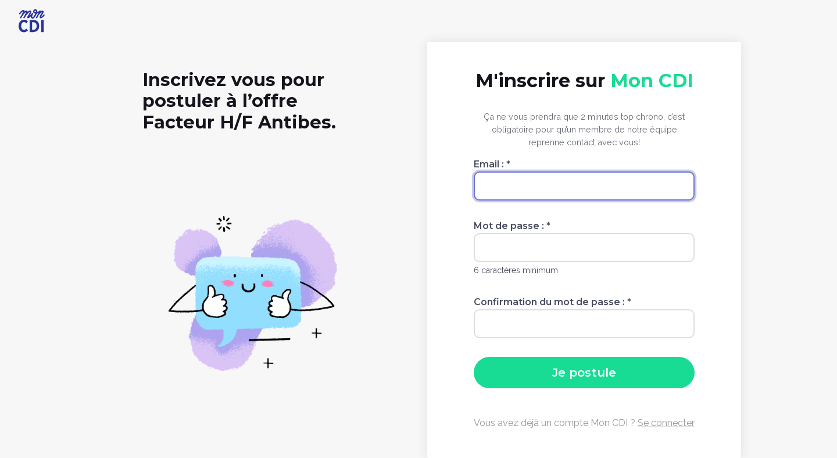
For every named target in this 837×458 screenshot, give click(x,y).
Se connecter (666, 422)
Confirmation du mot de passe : (552, 301)
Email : (492, 164)
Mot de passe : (512, 225)
